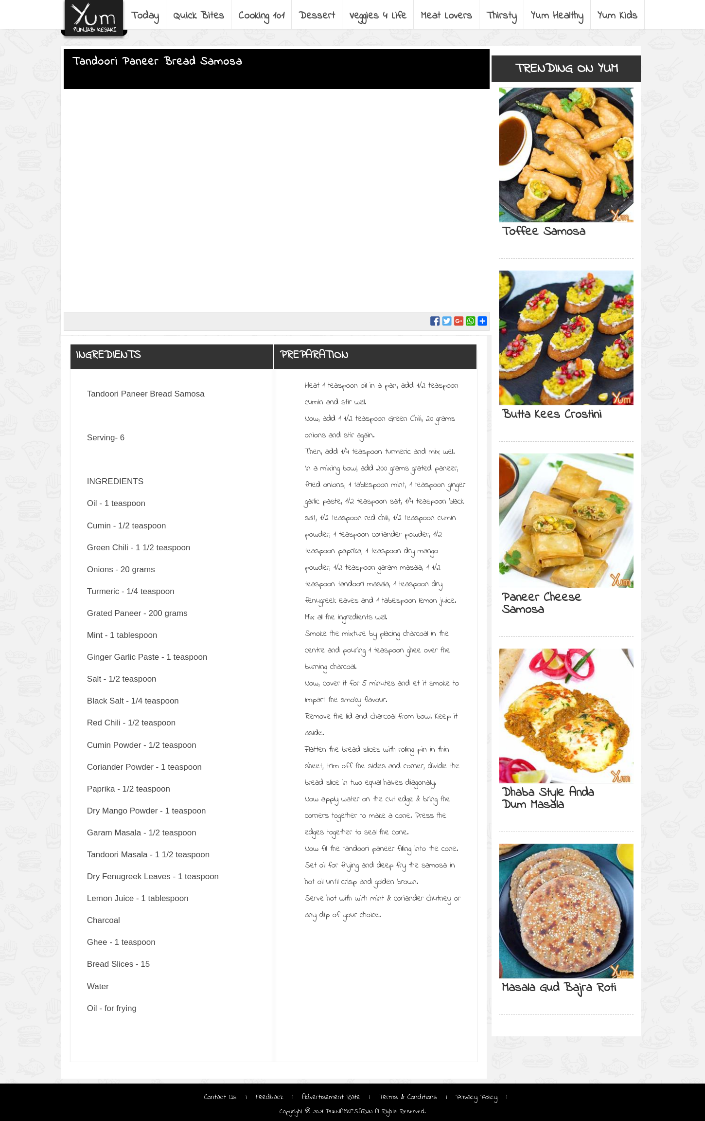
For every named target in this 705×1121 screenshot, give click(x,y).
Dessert (317, 16)
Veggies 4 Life (377, 16)
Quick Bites (198, 16)
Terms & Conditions (408, 1097)
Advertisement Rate (331, 1097)
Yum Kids (617, 16)
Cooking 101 (261, 16)
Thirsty (501, 16)
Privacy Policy (476, 1097)
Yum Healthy (557, 16)
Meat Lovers (446, 16)
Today (145, 16)
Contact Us (221, 1097)
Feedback (269, 1097)
